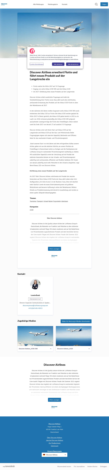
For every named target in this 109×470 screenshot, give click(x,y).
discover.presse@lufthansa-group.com (35, 306)
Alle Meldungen (38, 4)
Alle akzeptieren (73, 64)
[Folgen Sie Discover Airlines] (104, 4)
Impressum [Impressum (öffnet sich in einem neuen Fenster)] (54, 446)
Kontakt (64, 4)
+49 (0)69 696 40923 (35, 308)
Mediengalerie (53, 4)
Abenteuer (64, 201)
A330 (31, 210)
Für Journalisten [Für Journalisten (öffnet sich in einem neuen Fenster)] (79, 466)
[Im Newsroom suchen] (96, 4)
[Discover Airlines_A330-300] (35, 336)
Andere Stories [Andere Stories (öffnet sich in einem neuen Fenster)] (92, 466)
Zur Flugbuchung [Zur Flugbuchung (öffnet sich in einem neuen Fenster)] (54, 443)
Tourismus (33, 201)
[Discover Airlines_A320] (74, 336)
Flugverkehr (57, 201)
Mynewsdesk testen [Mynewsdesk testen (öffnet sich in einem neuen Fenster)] (64, 466)
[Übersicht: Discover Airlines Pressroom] (4, 4)
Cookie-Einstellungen (36, 64)
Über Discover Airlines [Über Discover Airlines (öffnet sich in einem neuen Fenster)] (54, 438)
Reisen (50, 201)
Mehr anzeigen (54, 249)
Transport (40, 201)
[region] (55, 58)
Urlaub (46, 201)
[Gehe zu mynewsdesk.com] (9, 466)
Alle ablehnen (58, 64)
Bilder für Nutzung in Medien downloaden (76, 321)
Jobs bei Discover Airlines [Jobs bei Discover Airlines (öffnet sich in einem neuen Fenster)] (54, 440)
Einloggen (103, 466)
